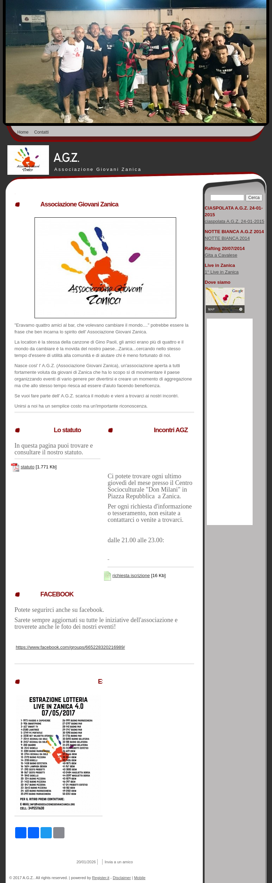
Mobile (139, 878)
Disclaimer (122, 878)
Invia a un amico (119, 862)
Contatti (41, 132)
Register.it (100, 878)
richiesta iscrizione (131, 575)
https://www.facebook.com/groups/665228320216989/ (70, 647)
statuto (28, 466)
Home (23, 132)
